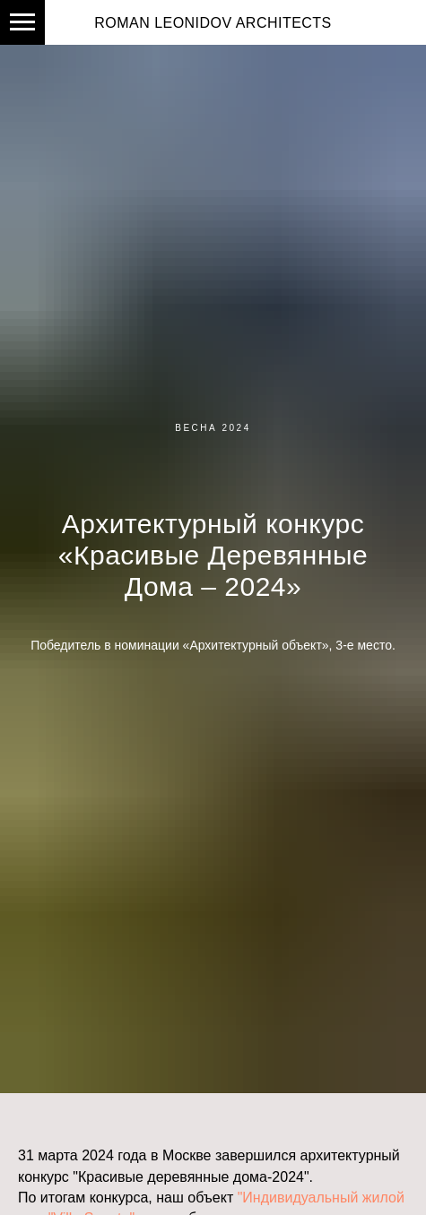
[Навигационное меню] (22, 22)
